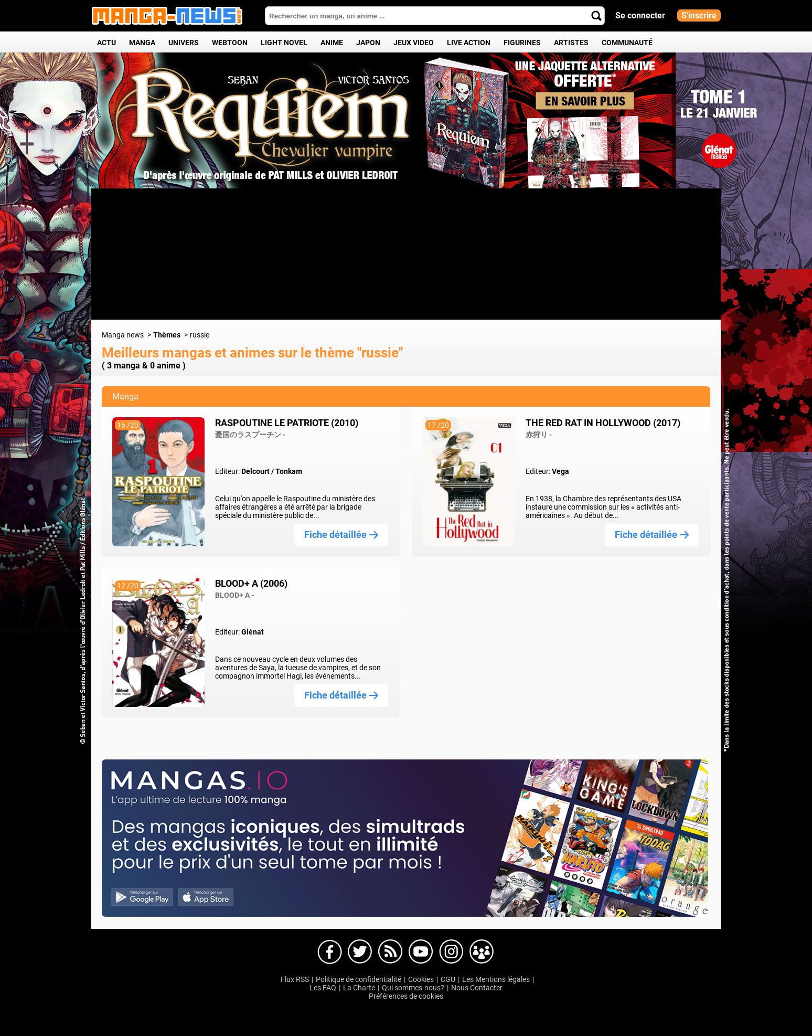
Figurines (522, 42)
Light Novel (284, 42)
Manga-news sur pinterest (481, 952)
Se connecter (640, 15)
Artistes (571, 42)
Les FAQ (322, 988)
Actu (106, 42)
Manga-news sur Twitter (359, 952)
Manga (142, 42)
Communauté (627, 42)
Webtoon (230, 42)
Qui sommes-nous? (413, 988)
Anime (331, 42)
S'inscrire (699, 15)
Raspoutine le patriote (286, 428)
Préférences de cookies (406, 996)
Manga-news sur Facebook (329, 952)
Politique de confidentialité (358, 979)
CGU (448, 979)
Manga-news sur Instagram (451, 952)
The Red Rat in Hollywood (603, 428)
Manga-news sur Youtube (420, 952)
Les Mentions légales (496, 979)
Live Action (468, 42)
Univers (183, 42)
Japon (368, 42)
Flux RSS (295, 979)
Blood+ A (251, 588)
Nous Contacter (477, 988)
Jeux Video (413, 42)
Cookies (421, 979)
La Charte (359, 988)
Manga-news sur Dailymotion (390, 952)
